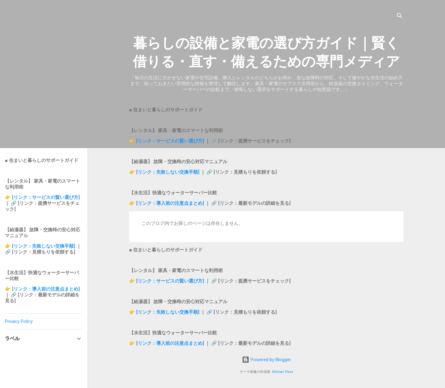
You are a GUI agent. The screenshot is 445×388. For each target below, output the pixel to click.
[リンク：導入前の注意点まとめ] (170, 203)
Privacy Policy (19, 321)
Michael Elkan (282, 372)
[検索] (399, 16)
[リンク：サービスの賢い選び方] (170, 141)
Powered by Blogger (266, 359)
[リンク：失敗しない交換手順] (168, 172)
